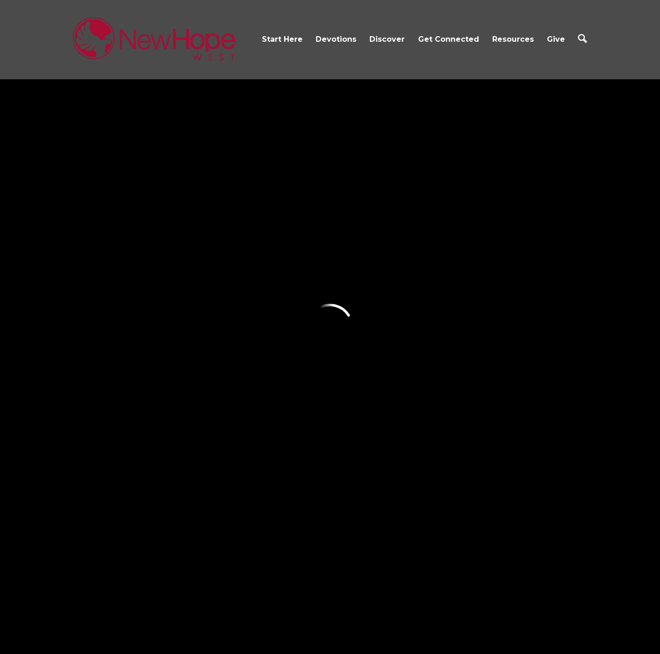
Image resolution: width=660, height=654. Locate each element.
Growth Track (101, 376)
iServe (344, 334)
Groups (347, 313)
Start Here (282, 39)
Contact (90, 334)
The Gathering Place (285, 376)
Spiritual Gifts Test (452, 388)
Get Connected (448, 39)
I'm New (91, 292)
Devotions (336, 39)
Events (260, 292)
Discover (387, 39)
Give (556, 39)
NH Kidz (262, 313)
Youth (258, 334)
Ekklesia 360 (330, 628)
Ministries (264, 355)
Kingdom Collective (283, 431)
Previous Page (138, 122)
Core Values (98, 313)
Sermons (435, 313)
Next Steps (96, 355)
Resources (513, 39)
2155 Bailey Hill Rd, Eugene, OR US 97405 (290, 563)
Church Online (446, 292)
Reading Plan (186, 313)
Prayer (431, 334)
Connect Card (358, 292)
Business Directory (453, 409)
